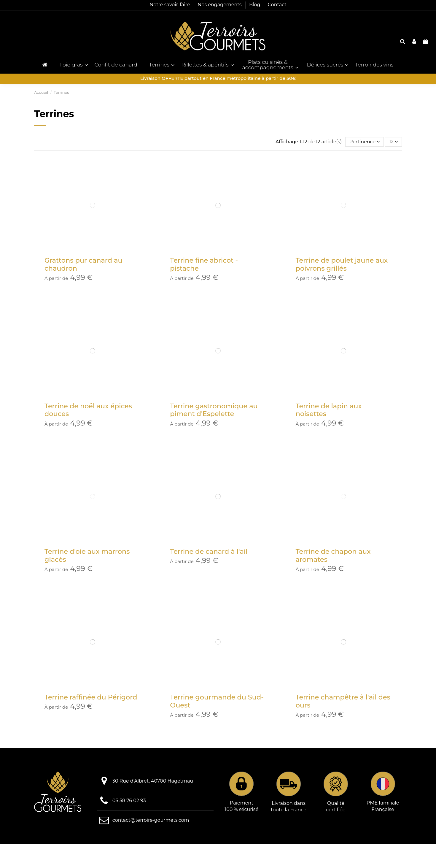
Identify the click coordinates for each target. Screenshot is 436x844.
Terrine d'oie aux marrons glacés (87, 555)
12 (393, 142)
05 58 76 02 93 (129, 800)
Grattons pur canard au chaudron (83, 264)
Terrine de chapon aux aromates (333, 555)
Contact (277, 4)
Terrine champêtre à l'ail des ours (343, 701)
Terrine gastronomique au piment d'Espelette (213, 410)
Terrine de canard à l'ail (208, 551)
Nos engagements (220, 4)
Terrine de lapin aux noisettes (329, 410)
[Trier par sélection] (364, 142)
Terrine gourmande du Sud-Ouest (216, 701)
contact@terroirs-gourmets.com (150, 820)
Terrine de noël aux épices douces (88, 410)
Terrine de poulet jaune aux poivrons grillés (342, 264)
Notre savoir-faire (170, 4)
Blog (255, 4)
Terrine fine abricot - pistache (204, 264)
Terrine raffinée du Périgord (90, 697)
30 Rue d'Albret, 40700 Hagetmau (152, 781)
